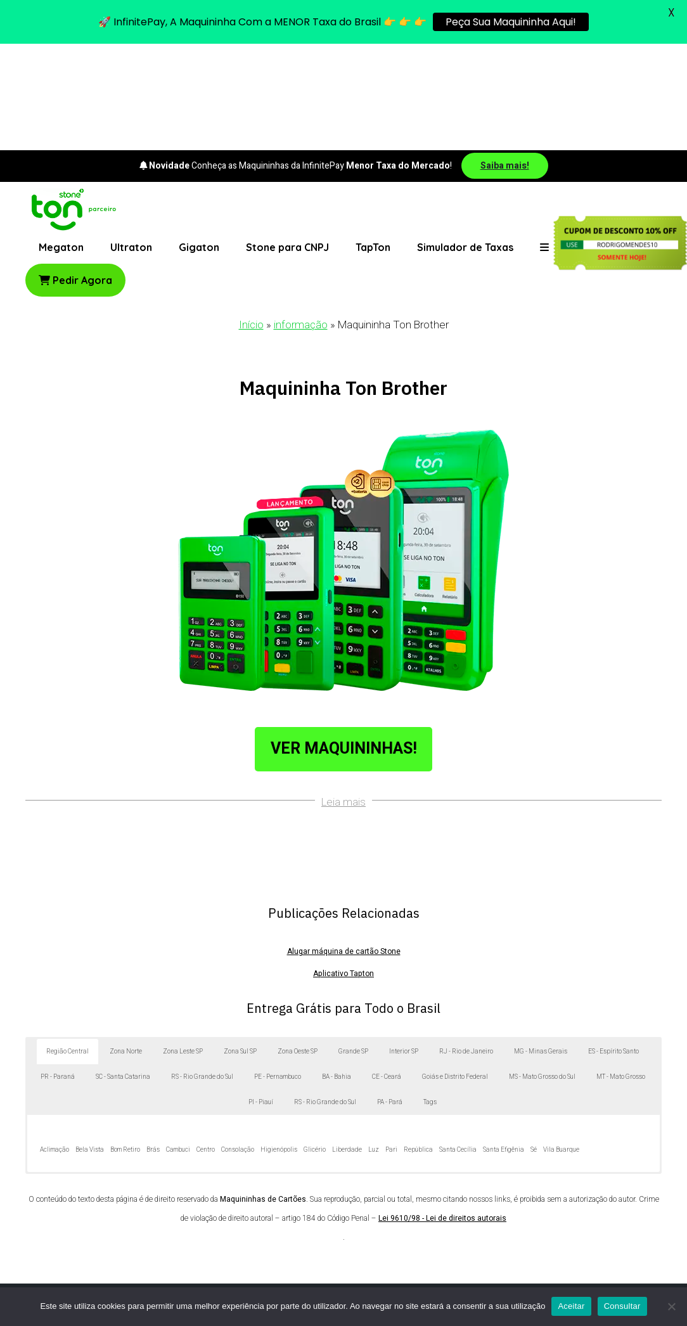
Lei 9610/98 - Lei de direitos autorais (442, 1112)
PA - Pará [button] (389, 996)
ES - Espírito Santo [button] (613, 945)
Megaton (61, 141)
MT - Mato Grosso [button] (620, 971)
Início (251, 219)
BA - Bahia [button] (336, 971)
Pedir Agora (75, 174)
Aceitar (571, 1306)
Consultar (622, 1306)
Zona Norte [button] (126, 945)
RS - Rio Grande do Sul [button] (202, 971)
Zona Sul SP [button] (240, 945)
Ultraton (131, 141)
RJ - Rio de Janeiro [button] (466, 945)
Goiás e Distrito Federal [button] (455, 971)
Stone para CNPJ (287, 141)
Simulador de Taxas (465, 141)
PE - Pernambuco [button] (277, 971)
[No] (671, 1306)
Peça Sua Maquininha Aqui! (511, 22)
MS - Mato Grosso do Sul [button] (542, 971)
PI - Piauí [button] (260, 996)
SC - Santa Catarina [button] (123, 971)
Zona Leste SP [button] (183, 945)
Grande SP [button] (353, 945)
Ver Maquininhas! (344, 642)
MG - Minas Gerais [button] (540, 945)
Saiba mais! (504, 59)
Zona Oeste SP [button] (298, 945)
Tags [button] (430, 996)
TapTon (373, 141)
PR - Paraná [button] (58, 971)
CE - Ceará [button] (386, 971)
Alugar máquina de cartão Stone (344, 845)
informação (301, 219)
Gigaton (199, 141)
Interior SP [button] (403, 945)
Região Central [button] (67, 945)
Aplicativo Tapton (343, 867)
